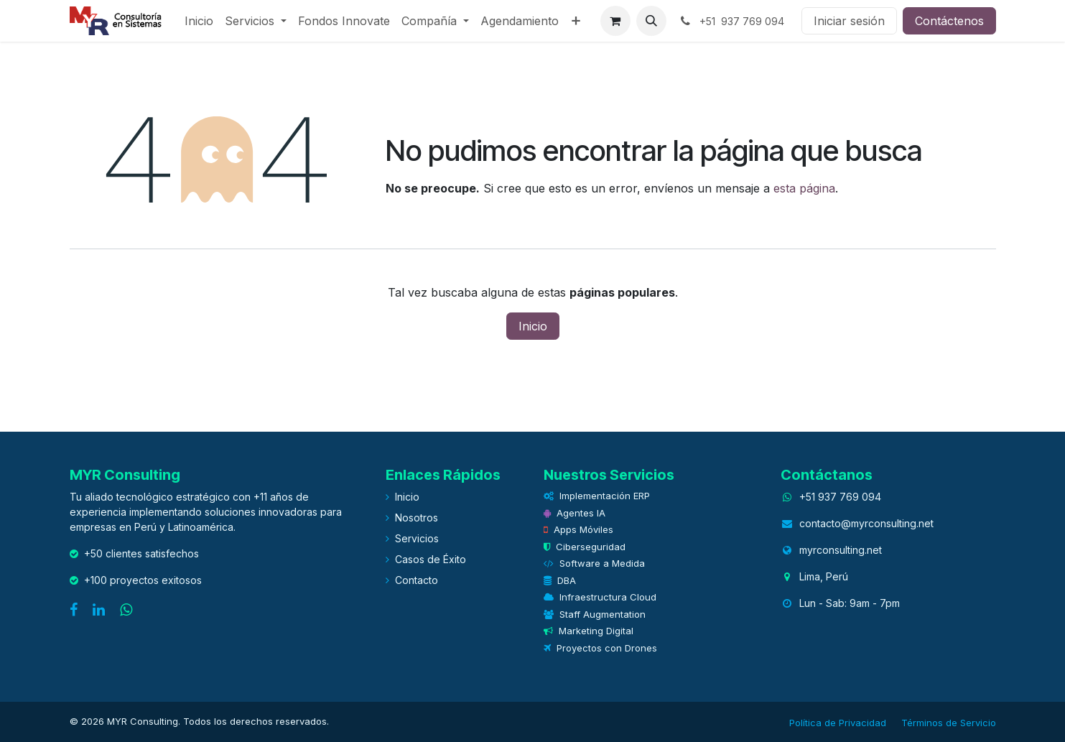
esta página (804, 188)
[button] (651, 21)
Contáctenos (949, 21)
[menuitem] (199, 20)
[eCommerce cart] (615, 21)
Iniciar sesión (849, 21)
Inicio (532, 326)
